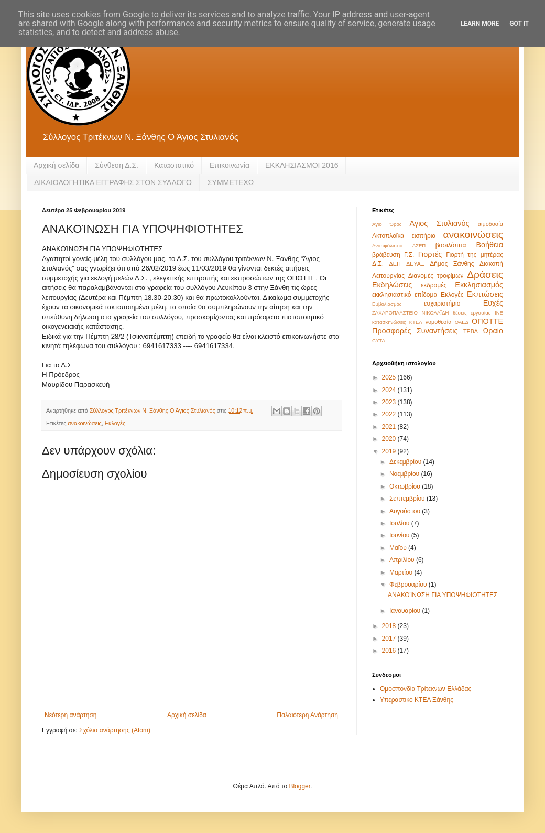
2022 (390, 414)
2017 (390, 638)
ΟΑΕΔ (462, 322)
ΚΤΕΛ (415, 322)
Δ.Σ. (378, 263)
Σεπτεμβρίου (408, 498)
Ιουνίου (400, 535)
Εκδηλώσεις (392, 284)
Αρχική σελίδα (56, 165)
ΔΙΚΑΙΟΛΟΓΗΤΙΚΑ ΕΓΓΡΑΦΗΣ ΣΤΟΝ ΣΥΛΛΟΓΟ (113, 182)
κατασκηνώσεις (389, 322)
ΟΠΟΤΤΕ (487, 321)
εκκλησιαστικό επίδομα (404, 294)
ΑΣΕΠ (419, 245)
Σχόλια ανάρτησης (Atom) (114, 730)
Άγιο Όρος (386, 224)
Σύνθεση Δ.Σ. (116, 165)
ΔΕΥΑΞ (415, 264)
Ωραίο (493, 331)
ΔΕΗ (395, 264)
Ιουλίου (400, 523)
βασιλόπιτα (450, 245)
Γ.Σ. (409, 254)
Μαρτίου (402, 572)
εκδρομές (433, 285)
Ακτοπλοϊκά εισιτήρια (403, 236)
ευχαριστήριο (442, 303)
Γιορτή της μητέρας (474, 254)
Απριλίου (402, 560)
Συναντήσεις (437, 331)
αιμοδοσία (490, 224)
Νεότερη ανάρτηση (70, 715)
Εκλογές (115, 423)
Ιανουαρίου (405, 610)
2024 (390, 390)
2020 (390, 438)
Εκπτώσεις (485, 294)
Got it (519, 23)
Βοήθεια (489, 245)
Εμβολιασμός (386, 304)
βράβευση (386, 254)
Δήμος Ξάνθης (452, 263)
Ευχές (493, 303)
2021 (390, 426)
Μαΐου (398, 547)
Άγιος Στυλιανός (440, 223)
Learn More (480, 23)
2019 (390, 451)
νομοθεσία (439, 322)
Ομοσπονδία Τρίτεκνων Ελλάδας (425, 689)
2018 (390, 626)
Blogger (299, 786)
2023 (390, 402)
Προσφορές (391, 331)
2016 (390, 650)
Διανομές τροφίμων (436, 275)
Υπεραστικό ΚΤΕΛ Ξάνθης (416, 700)
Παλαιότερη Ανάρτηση (307, 715)
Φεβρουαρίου (409, 584)
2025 (390, 377)
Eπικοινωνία (229, 165)
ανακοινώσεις (84, 423)
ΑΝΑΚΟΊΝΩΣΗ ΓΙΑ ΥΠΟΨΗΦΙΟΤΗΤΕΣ (442, 595)
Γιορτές (430, 254)
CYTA (378, 340)
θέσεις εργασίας (471, 313)
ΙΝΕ (499, 313)
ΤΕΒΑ (470, 331)
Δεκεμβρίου (406, 462)
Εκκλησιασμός (479, 284)
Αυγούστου (405, 511)
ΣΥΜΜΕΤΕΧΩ (231, 182)
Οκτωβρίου (405, 486)
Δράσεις (485, 274)
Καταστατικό (174, 165)
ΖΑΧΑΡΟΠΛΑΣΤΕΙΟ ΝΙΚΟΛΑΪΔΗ (410, 313)
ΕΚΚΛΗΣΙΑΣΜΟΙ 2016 (302, 165)
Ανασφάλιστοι (387, 245)
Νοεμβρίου (405, 474)
